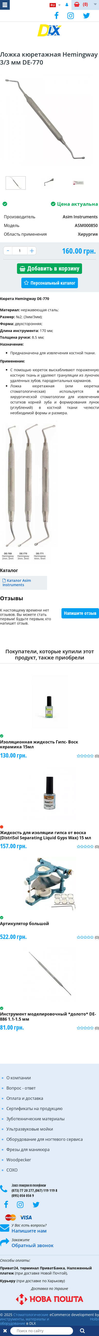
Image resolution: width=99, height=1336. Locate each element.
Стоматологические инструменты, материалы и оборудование (24, 1319)
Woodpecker (18, 1160)
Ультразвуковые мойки (29, 1129)
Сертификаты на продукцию (34, 1108)
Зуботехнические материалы (35, 1119)
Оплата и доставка (24, 1098)
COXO (11, 1170)
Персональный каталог (53, 283)
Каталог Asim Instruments (17, 582)
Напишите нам (29, 1230)
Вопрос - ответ (20, 1088)
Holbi (94, 1319)
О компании (18, 1078)
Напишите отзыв (80, 613)
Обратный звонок (32, 1245)
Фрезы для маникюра (28, 1149)
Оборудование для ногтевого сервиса (44, 1139)
